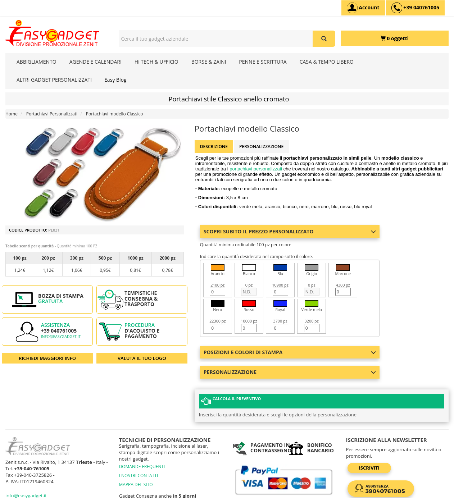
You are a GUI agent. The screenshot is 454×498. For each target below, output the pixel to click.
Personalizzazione (261, 146)
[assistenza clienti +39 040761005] (415, 7)
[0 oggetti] (395, 38)
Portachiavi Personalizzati (51, 114)
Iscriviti (369, 435)
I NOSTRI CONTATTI (138, 443)
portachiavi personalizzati (256, 169)
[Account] (363, 7)
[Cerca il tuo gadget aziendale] (324, 39)
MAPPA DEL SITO (136, 452)
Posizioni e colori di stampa (290, 352)
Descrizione (214, 146)
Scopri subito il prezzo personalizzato (290, 231)
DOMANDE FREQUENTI (142, 434)
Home (11, 114)
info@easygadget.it (61, 336)
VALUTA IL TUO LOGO (142, 358)
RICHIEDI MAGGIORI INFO (47, 358)
